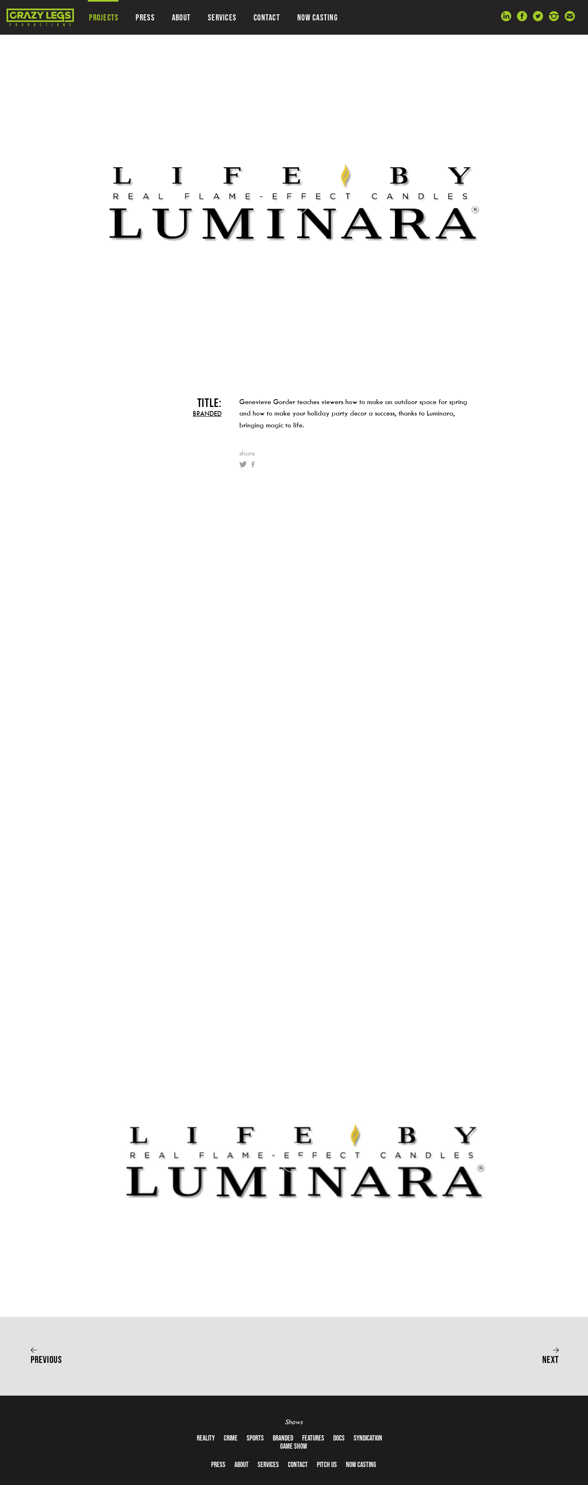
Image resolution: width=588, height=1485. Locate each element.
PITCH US (327, 1465)
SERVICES (222, 17)
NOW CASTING (317, 17)
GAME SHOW (293, 1446)
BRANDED (207, 413)
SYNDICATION (368, 1438)
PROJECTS (103, 17)
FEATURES (313, 1438)
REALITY (206, 1438)
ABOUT (181, 17)
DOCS (339, 1438)
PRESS (145, 17)
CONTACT (267, 17)
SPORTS (255, 1438)
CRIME (231, 1438)
